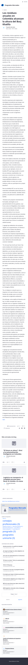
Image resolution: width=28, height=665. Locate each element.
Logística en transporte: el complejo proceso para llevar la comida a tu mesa (13, 479)
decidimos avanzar (7, 526)
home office (17, 527)
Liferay (17, 661)
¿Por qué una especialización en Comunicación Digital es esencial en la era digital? (13, 555)
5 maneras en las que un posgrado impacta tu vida (13, 569)
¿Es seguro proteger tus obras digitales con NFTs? (13, 551)
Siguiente (20, 599)
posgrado (9, 531)
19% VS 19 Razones (7, 565)
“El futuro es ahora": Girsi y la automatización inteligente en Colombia (12, 452)
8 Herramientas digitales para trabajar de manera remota (13, 579)
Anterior (8, 599)
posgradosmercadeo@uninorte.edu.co (17, 509)
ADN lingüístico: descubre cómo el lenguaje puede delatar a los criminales (13, 588)
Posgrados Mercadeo (10, 27)
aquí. (4, 419)
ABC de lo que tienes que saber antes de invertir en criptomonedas (13, 583)
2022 (4, 518)
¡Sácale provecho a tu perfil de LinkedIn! (13, 546)
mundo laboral (16, 529)
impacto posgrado (7, 529)
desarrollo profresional (8, 527)
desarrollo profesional (18, 526)
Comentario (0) (11, 426)
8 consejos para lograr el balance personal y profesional (13, 574)
